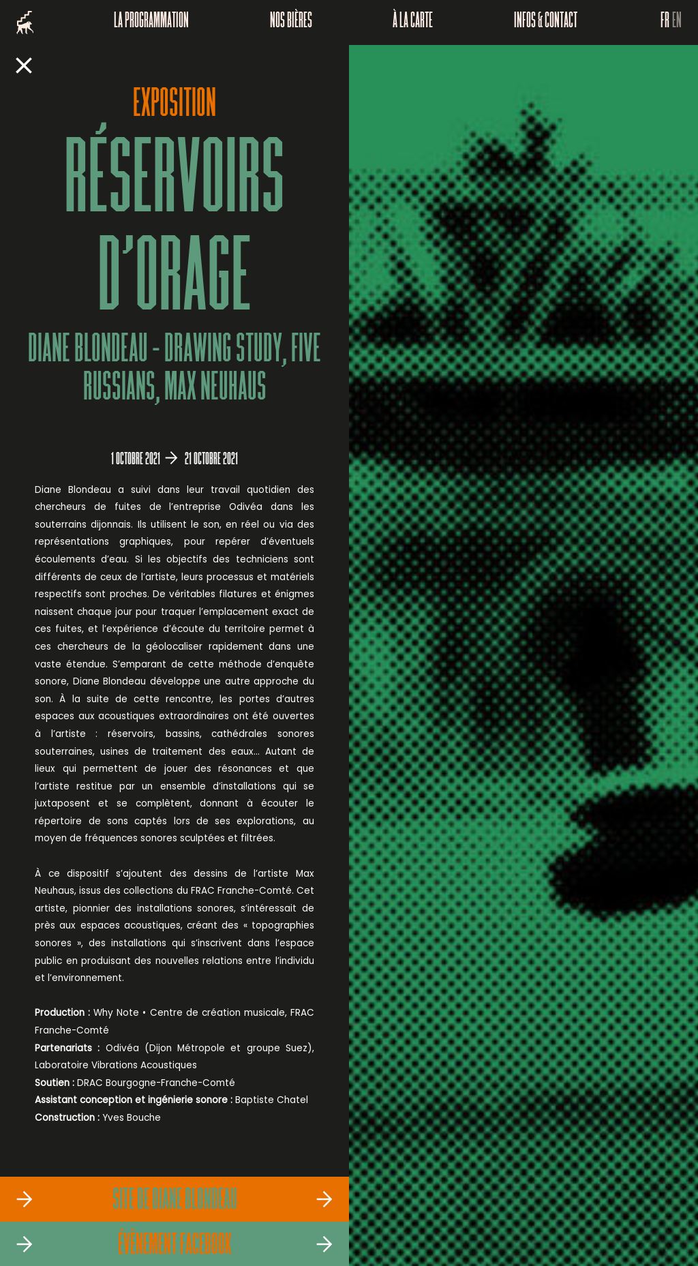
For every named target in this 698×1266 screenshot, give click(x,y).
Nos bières (291, 22)
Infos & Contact (545, 22)
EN (677, 22)
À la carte (413, 22)
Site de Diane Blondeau (174, 1201)
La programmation (151, 22)
